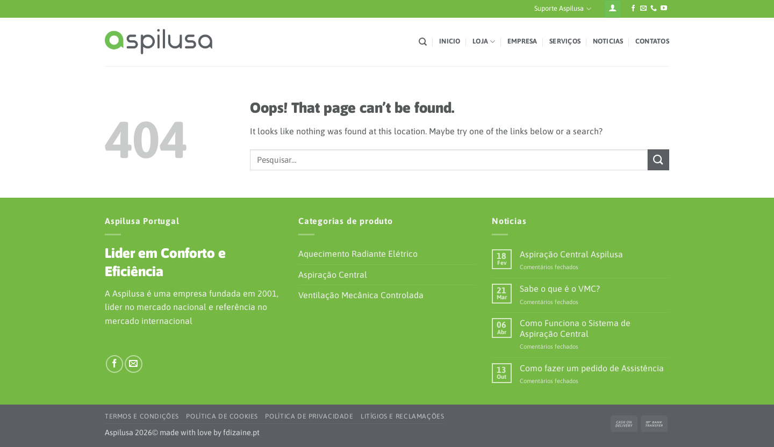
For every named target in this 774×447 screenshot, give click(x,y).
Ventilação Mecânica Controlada (361, 295)
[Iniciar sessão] (612, 9)
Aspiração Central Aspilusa (571, 254)
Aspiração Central (332, 274)
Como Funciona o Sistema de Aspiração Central (575, 328)
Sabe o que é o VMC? (560, 288)
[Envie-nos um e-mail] (643, 8)
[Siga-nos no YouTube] (664, 8)
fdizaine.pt (241, 432)
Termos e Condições (142, 416)
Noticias (608, 41)
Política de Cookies (222, 416)
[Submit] (658, 159)
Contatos (652, 41)
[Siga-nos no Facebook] (633, 8)
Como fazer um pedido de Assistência (592, 368)
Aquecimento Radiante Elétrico (358, 253)
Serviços (564, 41)
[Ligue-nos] (653, 8)
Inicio (450, 41)
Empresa (522, 41)
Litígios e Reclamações (402, 416)
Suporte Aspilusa (562, 9)
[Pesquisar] (423, 42)
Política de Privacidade (309, 416)
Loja (483, 42)
